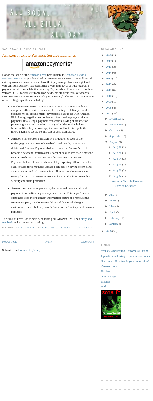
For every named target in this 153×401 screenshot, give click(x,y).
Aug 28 (117, 152)
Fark (104, 286)
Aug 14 (117, 158)
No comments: (83, 227)
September (116, 136)
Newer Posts (9, 241)
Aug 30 (117, 147)
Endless (105, 271)
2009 (109, 101)
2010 (109, 96)
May (112, 206)
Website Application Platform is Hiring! (124, 250)
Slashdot (106, 281)
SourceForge (108, 276)
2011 (109, 90)
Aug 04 (117, 176)
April (112, 212)
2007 (109, 113)
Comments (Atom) (29, 250)
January (114, 223)
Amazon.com (109, 266)
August (114, 142)
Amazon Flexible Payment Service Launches (39, 55)
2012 (109, 84)
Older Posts (87, 241)
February (115, 218)
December (115, 118)
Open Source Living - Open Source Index (125, 256)
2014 (109, 72)
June (112, 200)
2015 (109, 66)
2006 (109, 231)
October (114, 130)
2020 (109, 55)
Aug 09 (117, 164)
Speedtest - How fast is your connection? (125, 261)
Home (49, 241)
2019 (109, 60)
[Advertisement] (123, 352)
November (115, 124)
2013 (109, 78)
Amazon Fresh (38, 74)
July (112, 194)
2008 (109, 107)
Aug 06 (117, 170)
